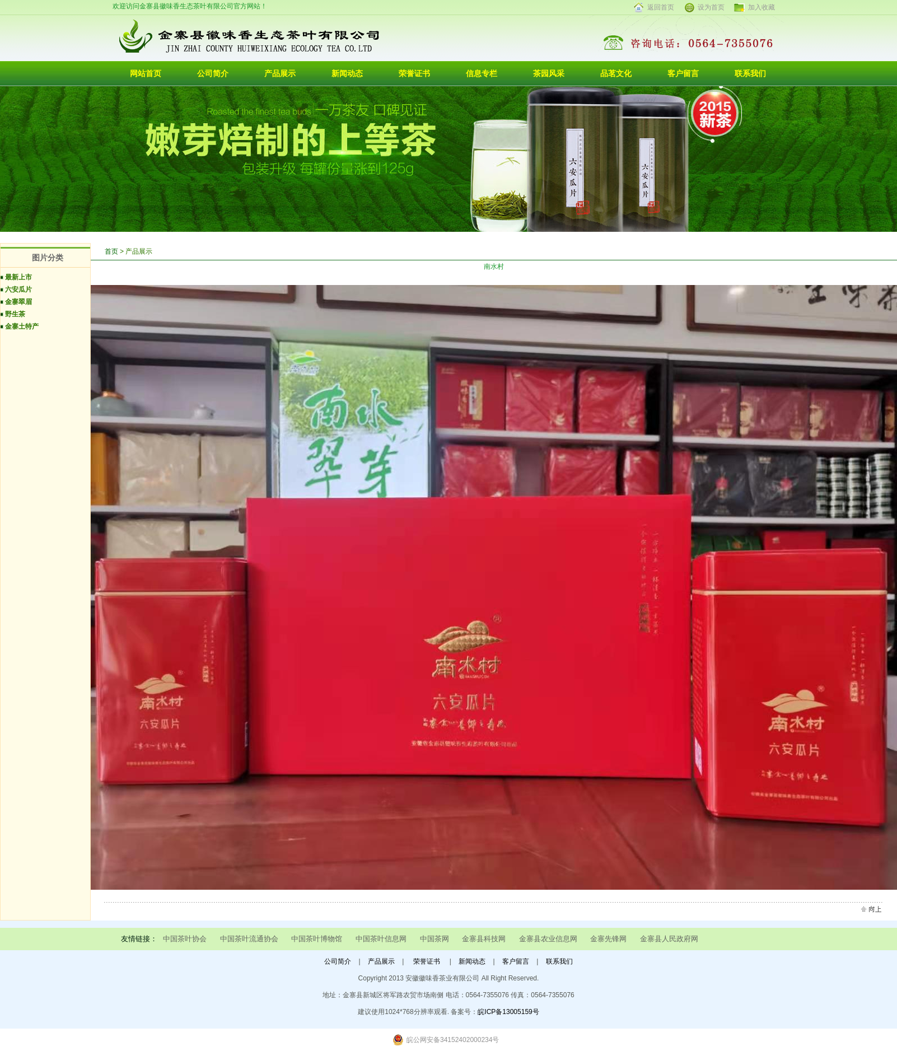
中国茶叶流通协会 (249, 939)
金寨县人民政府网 (669, 939)
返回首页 (660, 7)
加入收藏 (761, 7)
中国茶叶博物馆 (316, 939)
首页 (111, 251)
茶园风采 (548, 73)
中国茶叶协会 (185, 939)
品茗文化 (616, 73)
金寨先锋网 (608, 939)
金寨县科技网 (484, 939)
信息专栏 (481, 73)
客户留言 (683, 73)
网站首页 (145, 73)
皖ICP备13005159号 (508, 1012)
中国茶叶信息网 (381, 939)
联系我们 (750, 73)
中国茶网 (434, 939)
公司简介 (212, 73)
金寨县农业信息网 (548, 939)
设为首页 (711, 7)
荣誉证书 (414, 73)
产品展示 (280, 73)
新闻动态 (347, 73)
